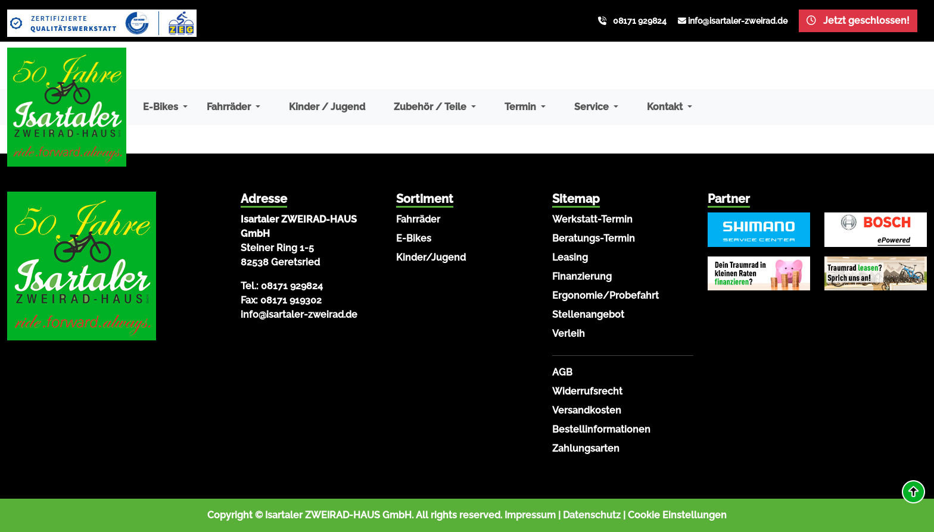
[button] (913, 491)
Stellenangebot (588, 314)
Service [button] (592, 106)
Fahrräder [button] (230, 106)
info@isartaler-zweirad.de (737, 21)
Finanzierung (582, 276)
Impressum (530, 515)
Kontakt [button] (666, 106)
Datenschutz (592, 515)
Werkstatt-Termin (592, 219)
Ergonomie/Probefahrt (605, 295)
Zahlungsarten (585, 448)
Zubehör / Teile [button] (431, 106)
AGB (562, 372)
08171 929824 (640, 21)
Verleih (568, 333)
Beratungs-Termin (593, 238)
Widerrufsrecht (587, 391)
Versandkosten (586, 410)
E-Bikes (413, 238)
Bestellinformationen (601, 429)
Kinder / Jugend (327, 106)
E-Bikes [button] (161, 106)
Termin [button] (521, 106)
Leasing (570, 257)
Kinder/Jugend (431, 257)
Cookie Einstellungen (677, 515)
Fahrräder (418, 219)
